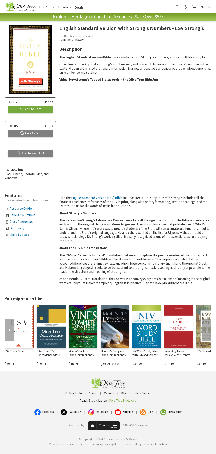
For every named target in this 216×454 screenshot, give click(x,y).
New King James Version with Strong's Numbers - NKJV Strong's (177, 356)
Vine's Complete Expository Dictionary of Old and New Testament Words (83, 356)
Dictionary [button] (17, 228)
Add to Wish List (30, 153)
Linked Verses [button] (19, 235)
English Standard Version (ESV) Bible (97, 198)
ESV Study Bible (14, 351)
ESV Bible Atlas (205, 351)
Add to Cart (30, 109)
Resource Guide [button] (21, 208)
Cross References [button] (21, 221)
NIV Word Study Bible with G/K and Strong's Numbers (145, 355)
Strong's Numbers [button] (22, 215)
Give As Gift (30, 133)
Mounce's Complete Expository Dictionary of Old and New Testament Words (113, 356)
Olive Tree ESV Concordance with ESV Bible (50, 355)
